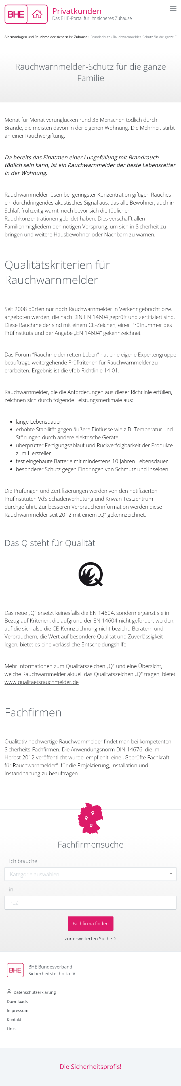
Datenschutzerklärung (35, 992)
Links (11, 1028)
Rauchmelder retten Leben (65, 354)
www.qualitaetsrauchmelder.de (42, 682)
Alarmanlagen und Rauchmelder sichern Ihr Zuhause (46, 36)
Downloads (17, 1001)
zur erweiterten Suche (91, 938)
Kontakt (14, 1019)
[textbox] (90, 874)
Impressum (17, 1010)
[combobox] (90, 874)
